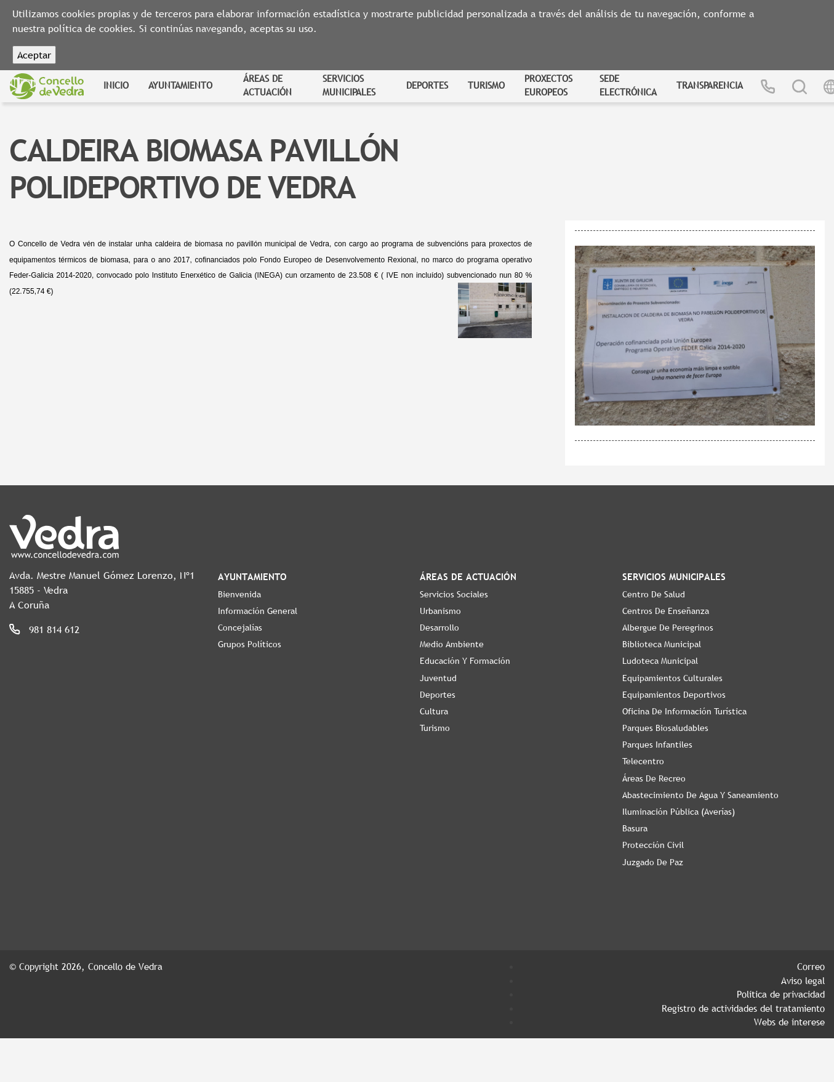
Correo (811, 966)
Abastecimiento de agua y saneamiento (700, 795)
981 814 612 (54, 629)
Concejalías (240, 627)
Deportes (427, 85)
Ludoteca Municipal (660, 660)
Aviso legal (803, 980)
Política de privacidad (781, 994)
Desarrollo (439, 627)
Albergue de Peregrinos (667, 627)
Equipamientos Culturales (672, 678)
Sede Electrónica (628, 85)
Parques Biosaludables (665, 727)
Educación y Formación (465, 660)
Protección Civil (653, 844)
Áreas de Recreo (654, 778)
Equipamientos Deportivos (674, 694)
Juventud (438, 678)
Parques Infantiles (657, 744)
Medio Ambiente (452, 644)
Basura (635, 828)
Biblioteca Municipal (661, 644)
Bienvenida (239, 594)
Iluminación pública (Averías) (678, 811)
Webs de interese (789, 1021)
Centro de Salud (653, 594)
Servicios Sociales (454, 594)
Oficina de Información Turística (684, 711)
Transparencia (709, 85)
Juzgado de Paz (652, 862)
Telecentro (643, 761)
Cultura (434, 711)
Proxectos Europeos (548, 85)
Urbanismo (440, 610)
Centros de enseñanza (665, 610)
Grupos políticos (249, 644)
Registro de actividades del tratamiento (743, 1008)
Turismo (486, 85)
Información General (257, 610)
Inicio (116, 85)
